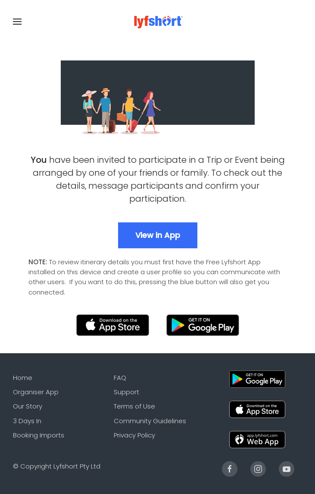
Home (22, 377)
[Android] (257, 378)
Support (126, 391)
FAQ (120, 377)
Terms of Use (134, 406)
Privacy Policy (134, 435)
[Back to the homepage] (157, 21)
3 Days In (27, 420)
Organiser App (36, 391)
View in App (157, 235)
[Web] (257, 438)
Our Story (27, 406)
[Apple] (257, 408)
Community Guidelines (150, 420)
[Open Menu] (17, 21)
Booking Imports (38, 435)
